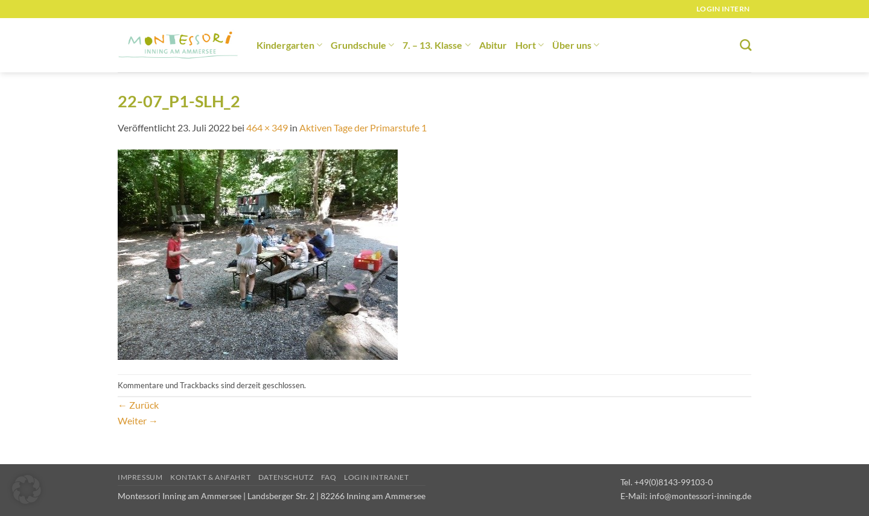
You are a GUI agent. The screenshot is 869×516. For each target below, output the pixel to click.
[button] (26, 489)
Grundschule (362, 45)
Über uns (575, 45)
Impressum (140, 477)
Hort (529, 45)
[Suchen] (745, 45)
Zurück (138, 405)
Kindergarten (289, 45)
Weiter (138, 420)
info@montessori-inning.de (700, 496)
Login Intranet (376, 477)
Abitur (493, 45)
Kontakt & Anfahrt (210, 477)
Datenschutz (286, 477)
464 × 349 (267, 127)
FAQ (329, 477)
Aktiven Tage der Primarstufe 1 (363, 127)
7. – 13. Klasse (436, 45)
